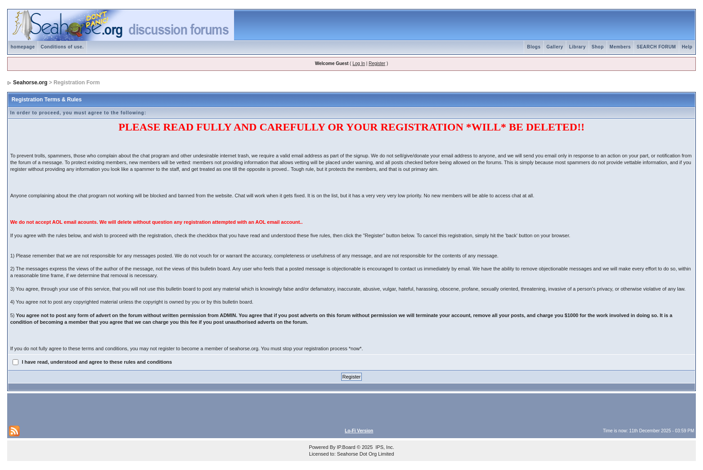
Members (620, 46)
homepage (23, 46)
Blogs (533, 46)
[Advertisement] (114, 408)
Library (577, 46)
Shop (598, 46)
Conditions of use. (62, 46)
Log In (358, 63)
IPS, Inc (384, 447)
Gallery (555, 46)
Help (687, 46)
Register (377, 63)
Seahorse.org (30, 82)
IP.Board (346, 447)
